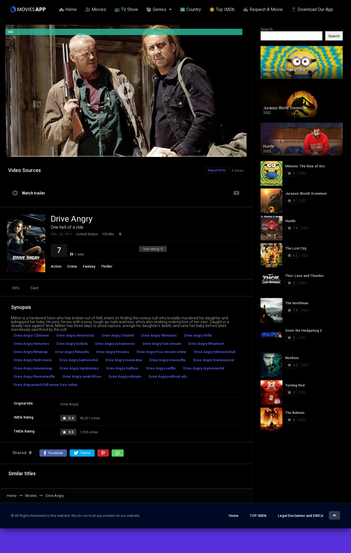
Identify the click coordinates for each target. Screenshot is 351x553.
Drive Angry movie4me (123, 360)
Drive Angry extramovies (115, 344)
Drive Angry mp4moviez (79, 368)
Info (15, 288)
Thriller (106, 266)
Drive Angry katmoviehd (78, 360)
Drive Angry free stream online (161, 352)
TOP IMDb (258, 516)
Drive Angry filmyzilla (72, 352)
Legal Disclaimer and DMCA (300, 516)
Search (267, 29)
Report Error (217, 170)
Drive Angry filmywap (31, 352)
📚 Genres (156, 9)
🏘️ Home (68, 9)
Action (56, 266)
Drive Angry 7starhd (118, 335)
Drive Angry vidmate (125, 376)
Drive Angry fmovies (112, 352)
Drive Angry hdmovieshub (215, 352)
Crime (72, 266)
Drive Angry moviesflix (167, 360)
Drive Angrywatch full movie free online (46, 385)
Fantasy (89, 266)
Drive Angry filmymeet (206, 344)
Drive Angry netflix (161, 368)
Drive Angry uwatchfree (82, 376)
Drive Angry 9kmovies (159, 335)
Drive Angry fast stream (162, 344)
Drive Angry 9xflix (198, 335)
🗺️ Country (190, 9)
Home (234, 516)
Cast (34, 288)
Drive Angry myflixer (122, 368)
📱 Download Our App (312, 9)
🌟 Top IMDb (222, 9)
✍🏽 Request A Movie (263, 9)
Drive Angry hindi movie (33, 360)
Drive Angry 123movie (31, 335)
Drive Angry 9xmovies (31, 344)
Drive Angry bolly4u (72, 344)
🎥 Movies (95, 9)
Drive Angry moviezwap (33, 368)
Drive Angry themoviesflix (34, 376)
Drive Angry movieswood (213, 360)
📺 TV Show (126, 9)
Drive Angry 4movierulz (75, 335)
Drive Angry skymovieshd (203, 368)
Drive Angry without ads (168, 376)
